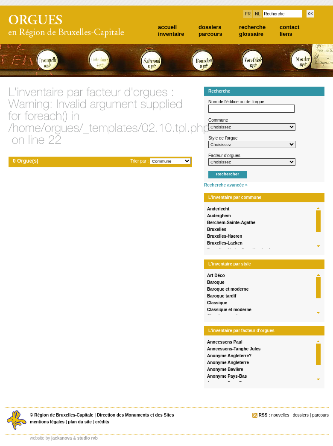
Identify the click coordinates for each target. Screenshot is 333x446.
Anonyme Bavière (225, 369)
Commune (218, 120)
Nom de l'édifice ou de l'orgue (236, 101)
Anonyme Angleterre (228, 362)
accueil (167, 27)
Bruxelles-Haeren (224, 236)
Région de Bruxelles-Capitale (63, 415)
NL (257, 14)
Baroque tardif (221, 296)
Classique (217, 302)
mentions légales (47, 422)
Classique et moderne (229, 309)
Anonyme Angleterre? (229, 355)
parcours (210, 34)
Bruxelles (216, 229)
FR (248, 14)
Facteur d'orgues (224, 155)
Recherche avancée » (226, 185)
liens (286, 34)
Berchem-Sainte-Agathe (231, 222)
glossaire (251, 34)
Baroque (216, 282)
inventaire (171, 34)
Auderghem (219, 215)
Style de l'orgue (223, 138)
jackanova (61, 438)
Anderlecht (218, 209)
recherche (252, 27)
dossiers (210, 27)
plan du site (80, 422)
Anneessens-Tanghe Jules (233, 349)
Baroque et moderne (227, 289)
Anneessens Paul (224, 342)
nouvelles (280, 415)
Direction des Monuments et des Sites (135, 415)
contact (289, 27)
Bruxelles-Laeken (224, 243)
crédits (102, 422)
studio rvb (87, 438)
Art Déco (216, 275)
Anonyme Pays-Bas (227, 376)
